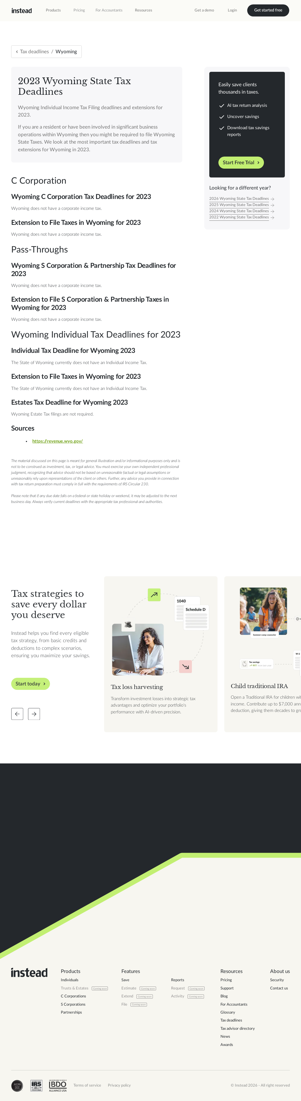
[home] (22, 10)
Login (232, 10)
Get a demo (204, 10)
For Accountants (109, 10)
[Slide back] (17, 714)
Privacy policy (119, 1085)
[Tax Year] (247, 199)
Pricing (79, 10)
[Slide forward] (34, 714)
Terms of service (87, 1085)
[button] (53, 11)
